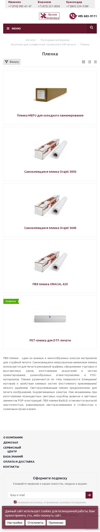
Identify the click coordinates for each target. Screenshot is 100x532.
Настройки (14, 522)
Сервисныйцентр (12, 449)
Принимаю (56, 522)
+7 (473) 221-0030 (51, 6)
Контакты (11, 466)
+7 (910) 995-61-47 (22, 6)
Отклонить (36, 522)
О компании (13, 437)
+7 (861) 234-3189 (80, 6)
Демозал (10, 442)
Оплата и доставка (18, 461)
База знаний (13, 456)
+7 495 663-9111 (85, 16)
